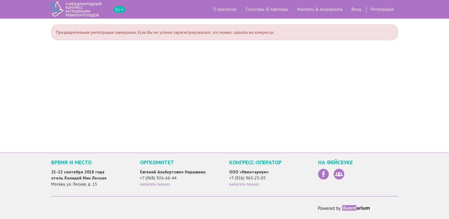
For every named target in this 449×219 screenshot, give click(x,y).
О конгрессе (225, 9)
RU (119, 9)
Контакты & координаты (319, 9)
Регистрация (382, 9)
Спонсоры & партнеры (267, 9)
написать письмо (155, 184)
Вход (356, 9)
